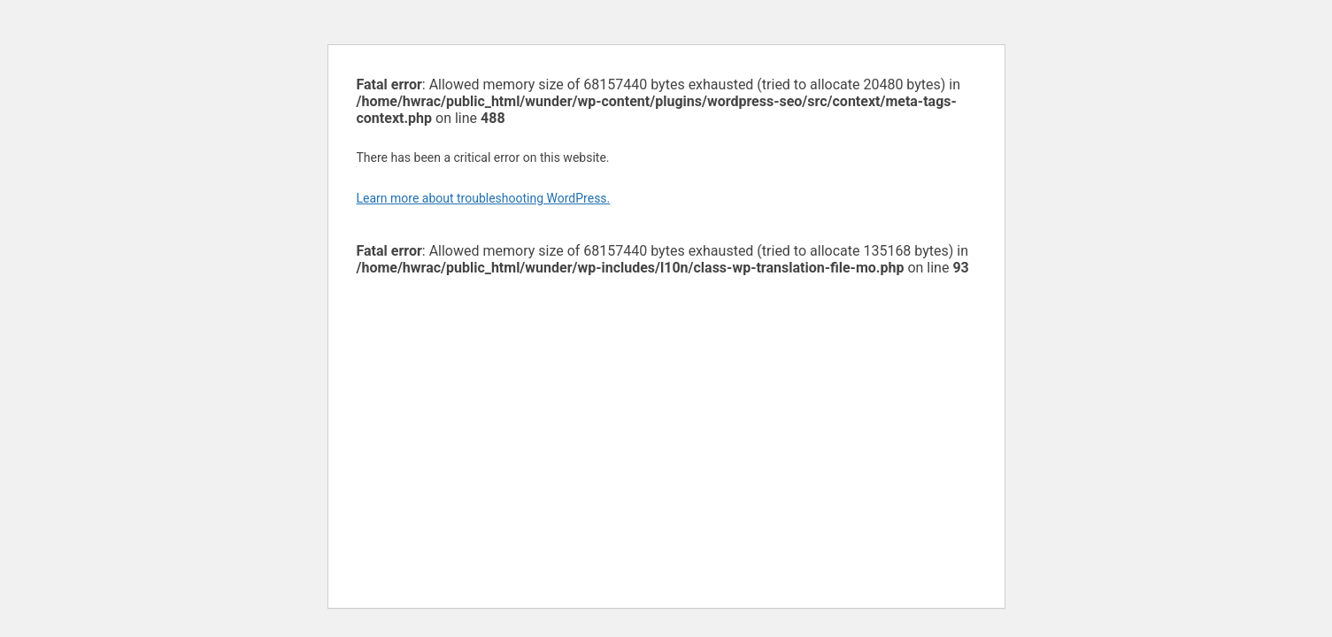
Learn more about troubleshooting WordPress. (484, 198)
